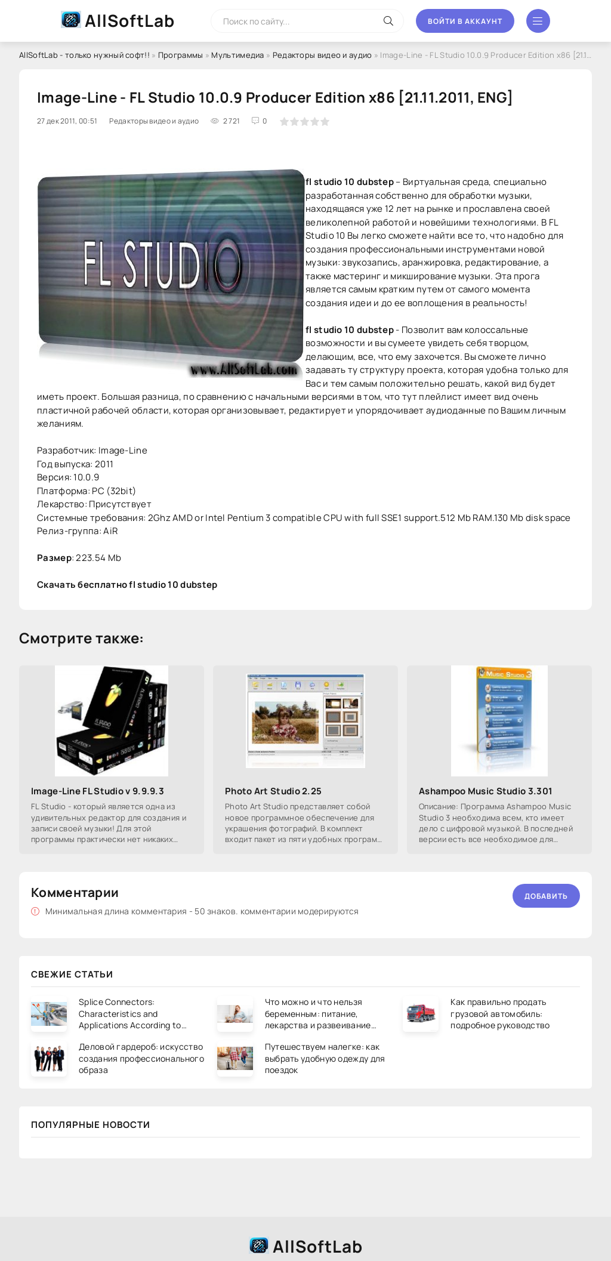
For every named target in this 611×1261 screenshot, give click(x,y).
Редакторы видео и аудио (322, 55)
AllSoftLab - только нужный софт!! (84, 55)
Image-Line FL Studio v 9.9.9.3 (97, 791)
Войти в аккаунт (465, 21)
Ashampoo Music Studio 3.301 (486, 791)
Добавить (546, 896)
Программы (180, 55)
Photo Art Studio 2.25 (273, 791)
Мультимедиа (237, 55)
